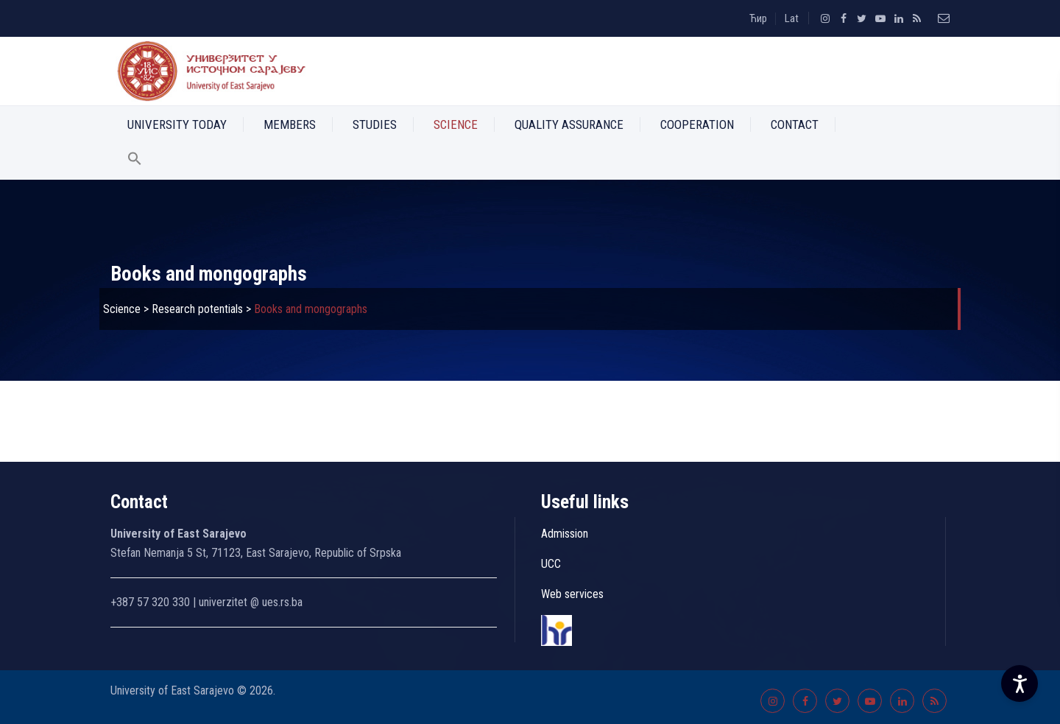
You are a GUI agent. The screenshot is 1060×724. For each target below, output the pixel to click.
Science (456, 124)
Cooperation (697, 124)
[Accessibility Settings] (1019, 683)
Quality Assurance (569, 124)
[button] (134, 161)
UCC (551, 564)
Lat (792, 18)
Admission (564, 534)
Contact (795, 124)
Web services (572, 594)
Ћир (758, 18)
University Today (177, 124)
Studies (375, 124)
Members (290, 124)
